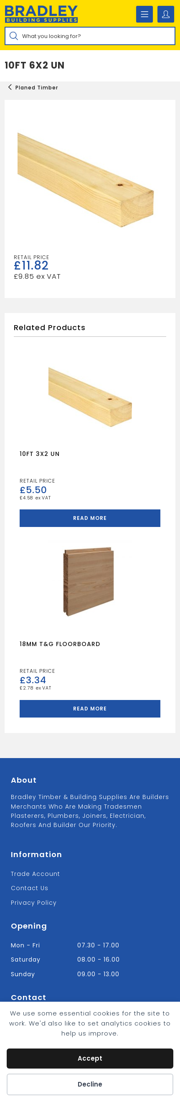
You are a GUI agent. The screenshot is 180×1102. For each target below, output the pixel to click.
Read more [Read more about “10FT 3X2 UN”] (90, 518)
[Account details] (165, 14)
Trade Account (35, 874)
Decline (90, 1084)
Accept (90, 1058)
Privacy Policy (34, 902)
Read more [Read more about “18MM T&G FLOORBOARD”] (90, 708)
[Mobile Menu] (144, 14)
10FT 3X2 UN (40, 454)
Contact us (29, 888)
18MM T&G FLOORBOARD (60, 644)
